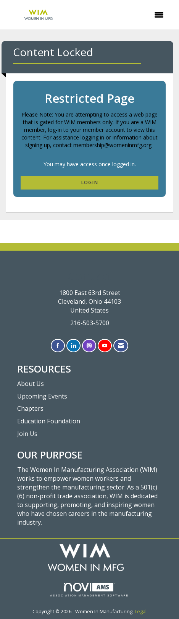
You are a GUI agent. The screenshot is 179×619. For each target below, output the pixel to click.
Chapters (30, 408)
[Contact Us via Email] (120, 345)
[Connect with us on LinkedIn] (73, 345)
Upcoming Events (42, 396)
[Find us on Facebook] (58, 345)
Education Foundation (48, 421)
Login (89, 182)
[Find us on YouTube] (105, 345)
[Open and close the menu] (121, 15)
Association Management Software (89, 590)
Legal (141, 611)
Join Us (27, 433)
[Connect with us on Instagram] (89, 345)
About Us (30, 383)
